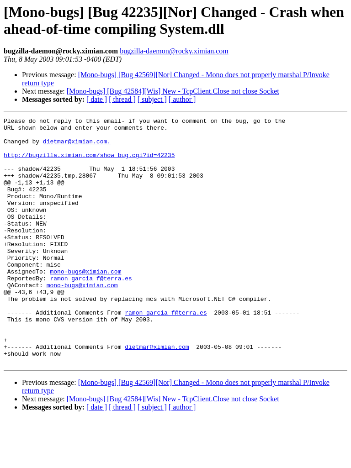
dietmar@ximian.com (157, 393)
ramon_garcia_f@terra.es (91, 311)
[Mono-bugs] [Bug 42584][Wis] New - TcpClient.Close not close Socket (173, 91)
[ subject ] (152, 99)
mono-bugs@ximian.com (85, 303)
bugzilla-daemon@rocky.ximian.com (174, 51)
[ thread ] (122, 99)
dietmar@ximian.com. (77, 146)
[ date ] (96, 99)
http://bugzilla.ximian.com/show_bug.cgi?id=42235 (89, 163)
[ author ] (182, 99)
